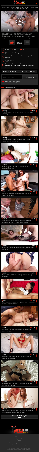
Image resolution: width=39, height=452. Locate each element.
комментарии (28, 71)
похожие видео (10, 71)
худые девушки (9, 67)
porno (9, 64)
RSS (19, 441)
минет (18, 65)
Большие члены (16, 56)
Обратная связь (19, 437)
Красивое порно (26, 56)
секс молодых (30, 65)
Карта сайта (19, 439)
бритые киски (16, 64)
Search (36, 3)
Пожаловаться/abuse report (19, 445)
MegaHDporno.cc (25, 3)
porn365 (12, 61)
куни (15, 65)
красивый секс (9, 65)
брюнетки (23, 64)
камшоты (29, 64)
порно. (23, 65)
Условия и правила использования (19, 443)
